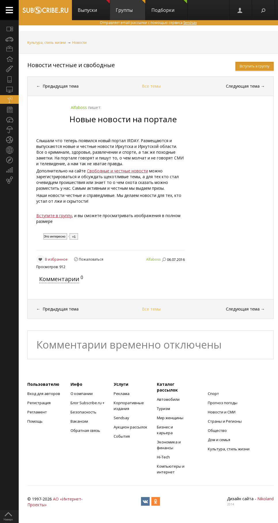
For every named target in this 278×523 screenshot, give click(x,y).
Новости (79, 42)
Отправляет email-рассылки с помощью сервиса (148, 22)
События (122, 436)
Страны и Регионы (225, 421)
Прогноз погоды (222, 402)
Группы (130, 6)
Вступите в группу (54, 215)
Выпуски (94, 6)
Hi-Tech (163, 457)
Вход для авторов (43, 393)
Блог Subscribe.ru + (88, 402)
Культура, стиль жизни (46, 42)
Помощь (35, 421)
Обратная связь (85, 430)
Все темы (151, 86)
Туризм (163, 408)
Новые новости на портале (123, 119)
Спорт (213, 393)
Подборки (169, 6)
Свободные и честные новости (117, 171)
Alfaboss (153, 259)
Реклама (122, 393)
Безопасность (83, 412)
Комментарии (59, 279)
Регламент (37, 412)
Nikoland (265, 498)
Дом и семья (219, 439)
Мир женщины (170, 417)
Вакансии (79, 421)
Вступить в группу (254, 66)
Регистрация (39, 402)
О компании (82, 393)
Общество (217, 430)
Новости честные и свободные (71, 65)
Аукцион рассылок (130, 427)
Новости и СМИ (221, 412)
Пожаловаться (91, 259)
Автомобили (168, 399)
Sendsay (121, 417)
